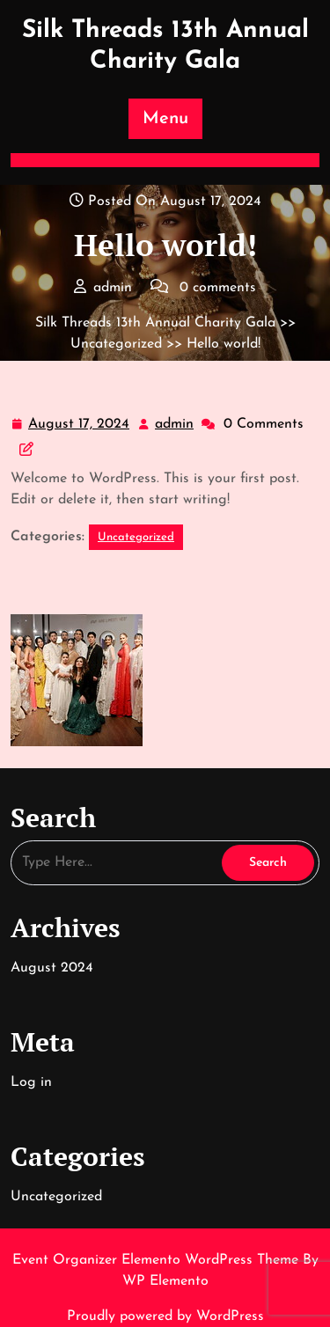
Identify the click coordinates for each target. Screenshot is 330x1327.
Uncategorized (116, 344)
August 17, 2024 (79, 424)
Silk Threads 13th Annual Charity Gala (155, 323)
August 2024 (52, 968)
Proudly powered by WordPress (165, 1316)
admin (175, 422)
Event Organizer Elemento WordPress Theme (157, 1260)
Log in (31, 1082)
